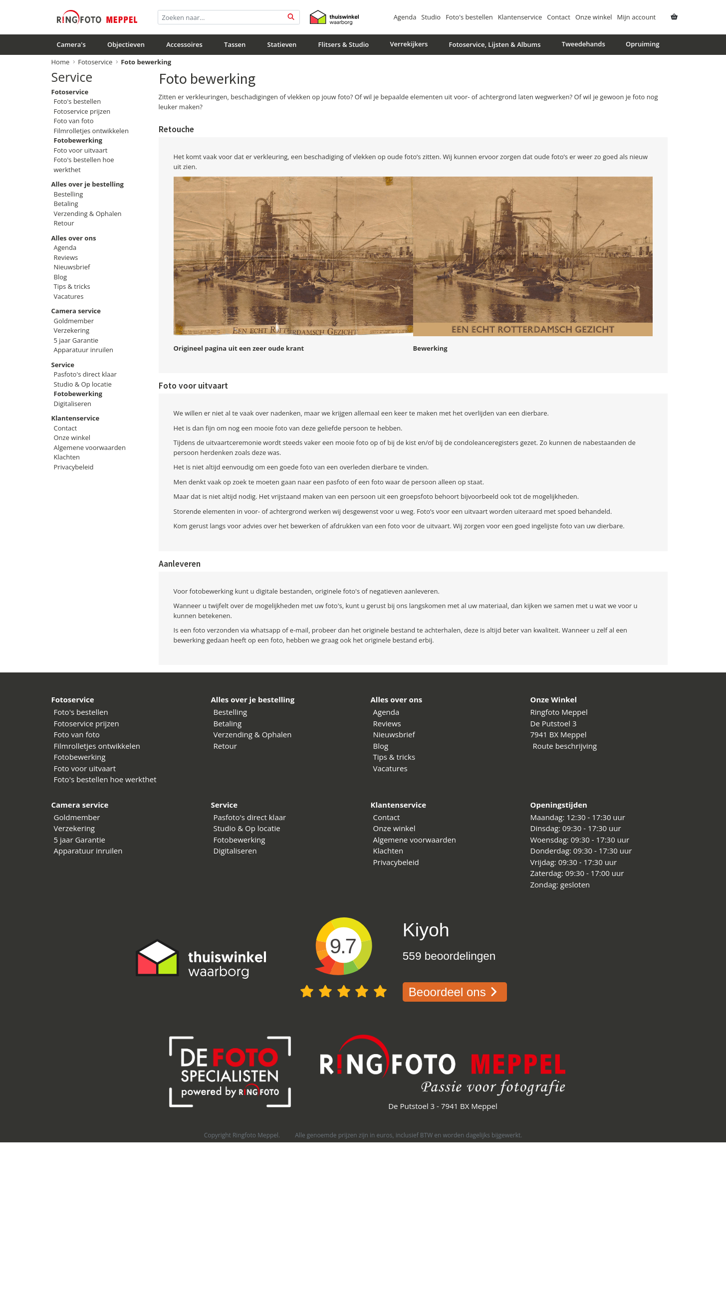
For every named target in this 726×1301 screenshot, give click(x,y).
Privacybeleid (74, 466)
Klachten (67, 456)
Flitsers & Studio (343, 44)
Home (60, 61)
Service (72, 76)
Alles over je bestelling (253, 699)
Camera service (80, 804)
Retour (64, 222)
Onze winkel (593, 16)
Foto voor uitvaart (81, 150)
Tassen (234, 44)
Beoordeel (455, 992)
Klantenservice (520, 16)
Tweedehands (583, 43)
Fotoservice (95, 61)
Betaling (66, 203)
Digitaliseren (73, 403)
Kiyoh (426, 929)
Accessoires (184, 44)
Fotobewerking (80, 757)
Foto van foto (74, 120)
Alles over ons (397, 699)
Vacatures (69, 296)
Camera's (71, 44)
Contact (558, 16)
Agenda (405, 16)
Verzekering (72, 330)
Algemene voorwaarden (90, 447)
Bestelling (68, 194)
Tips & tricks (72, 286)
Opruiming (642, 43)
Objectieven (126, 44)
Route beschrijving (565, 746)
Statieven (282, 44)
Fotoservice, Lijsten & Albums (495, 44)
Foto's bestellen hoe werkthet (105, 779)
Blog (60, 276)
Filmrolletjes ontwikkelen (91, 130)
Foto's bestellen (469, 16)
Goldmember (74, 320)
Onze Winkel (553, 699)
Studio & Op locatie (83, 384)
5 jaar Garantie (76, 340)
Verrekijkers (409, 43)
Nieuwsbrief (72, 266)
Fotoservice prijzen (82, 111)
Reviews (66, 257)
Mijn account (636, 16)
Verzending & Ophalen (88, 213)
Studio (431, 16)
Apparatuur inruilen (84, 349)
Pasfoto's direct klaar (85, 374)
